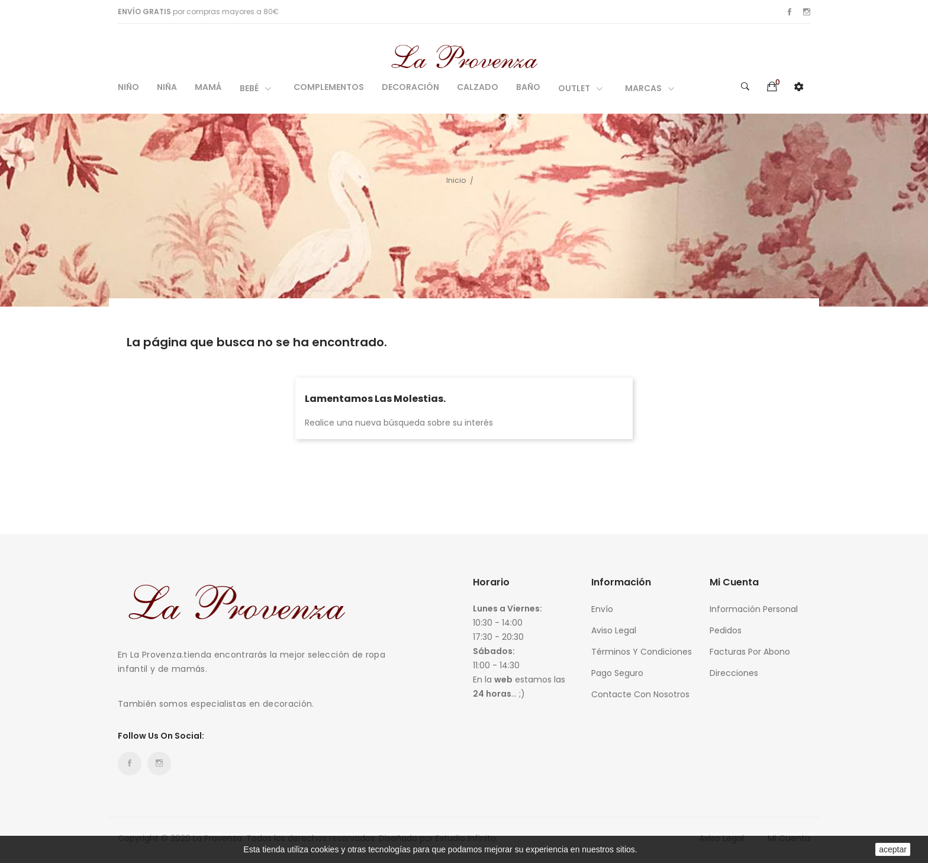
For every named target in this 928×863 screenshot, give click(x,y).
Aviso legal (613, 630)
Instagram (806, 12)
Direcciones (734, 673)
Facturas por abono (750, 652)
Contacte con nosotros (640, 694)
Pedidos (726, 630)
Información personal (754, 609)
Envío (602, 609)
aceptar (893, 849)
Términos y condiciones (641, 652)
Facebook (789, 12)
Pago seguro (617, 673)
